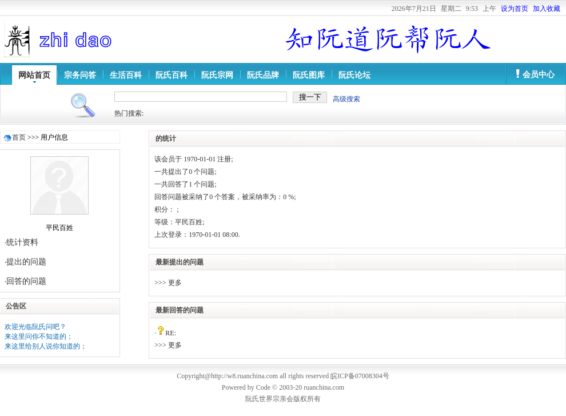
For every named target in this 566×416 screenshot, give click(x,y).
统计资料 (22, 242)
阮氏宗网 (217, 75)
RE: (170, 333)
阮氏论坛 (354, 75)
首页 (19, 137)
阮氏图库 (309, 75)
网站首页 (34, 75)
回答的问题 (26, 281)
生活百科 (126, 75)
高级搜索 (346, 99)
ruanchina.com (324, 387)
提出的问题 (26, 261)
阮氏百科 (172, 75)
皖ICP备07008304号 (359, 376)
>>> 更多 (167, 283)
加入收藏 (546, 9)
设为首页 (514, 9)
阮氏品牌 (263, 75)
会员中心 (539, 74)
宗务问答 (80, 75)
